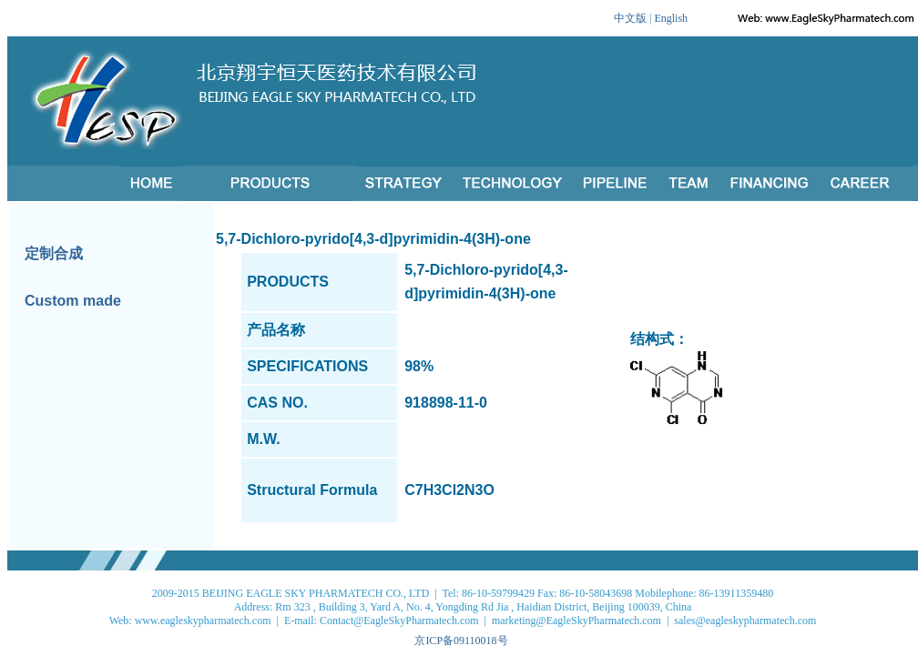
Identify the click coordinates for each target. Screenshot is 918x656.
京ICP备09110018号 (460, 640)
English (671, 18)
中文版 (630, 18)
